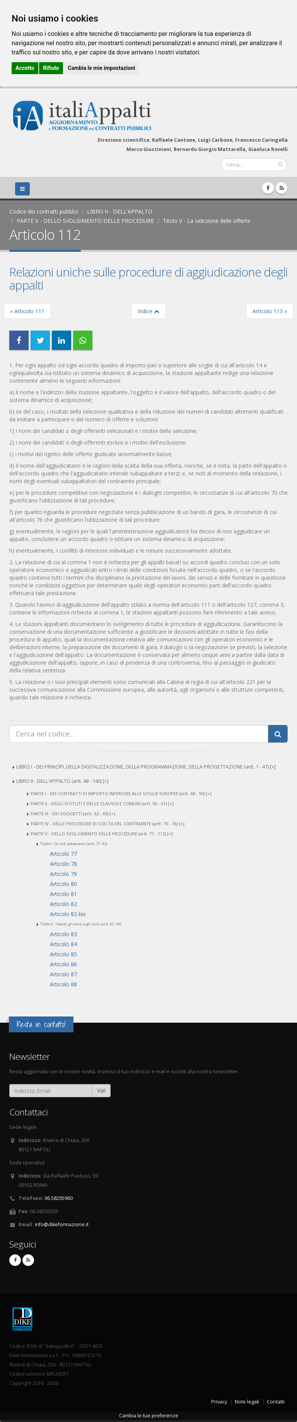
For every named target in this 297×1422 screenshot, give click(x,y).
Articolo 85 (63, 954)
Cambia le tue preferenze (148, 1415)
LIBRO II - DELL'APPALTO (119, 211)
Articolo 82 (63, 904)
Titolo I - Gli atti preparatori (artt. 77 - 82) (73, 843)
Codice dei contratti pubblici (43, 211)
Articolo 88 (63, 984)
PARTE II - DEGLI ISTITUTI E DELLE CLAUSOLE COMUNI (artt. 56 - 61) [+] (102, 803)
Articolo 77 (63, 853)
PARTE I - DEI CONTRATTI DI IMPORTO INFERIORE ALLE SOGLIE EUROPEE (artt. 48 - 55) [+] (121, 793)
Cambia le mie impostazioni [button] (101, 68)
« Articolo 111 (27, 311)
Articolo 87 (63, 974)
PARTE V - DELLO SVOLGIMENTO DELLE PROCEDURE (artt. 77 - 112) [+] (102, 834)
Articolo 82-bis (68, 914)
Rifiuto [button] (51, 68)
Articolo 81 (63, 894)
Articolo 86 (63, 964)
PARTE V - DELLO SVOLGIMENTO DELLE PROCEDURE (85, 220)
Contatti (276, 1401)
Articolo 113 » (270, 311)
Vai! (101, 1090)
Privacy (219, 1401)
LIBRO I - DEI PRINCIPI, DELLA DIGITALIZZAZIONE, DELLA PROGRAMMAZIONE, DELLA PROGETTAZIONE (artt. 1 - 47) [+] (146, 767)
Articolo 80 (63, 883)
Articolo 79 (63, 873)
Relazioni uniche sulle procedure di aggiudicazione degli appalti (148, 278)
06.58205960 (58, 1198)
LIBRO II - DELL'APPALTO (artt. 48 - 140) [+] (62, 781)
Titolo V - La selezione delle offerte (206, 220)
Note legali (247, 1401)
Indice (148, 311)
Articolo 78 (63, 863)
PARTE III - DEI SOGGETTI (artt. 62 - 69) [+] (73, 813)
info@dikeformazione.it (62, 1224)
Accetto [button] (24, 68)
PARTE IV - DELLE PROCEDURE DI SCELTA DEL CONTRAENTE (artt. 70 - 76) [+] (107, 823)
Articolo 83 (63, 934)
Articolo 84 (63, 944)
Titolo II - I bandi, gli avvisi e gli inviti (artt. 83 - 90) (80, 924)
